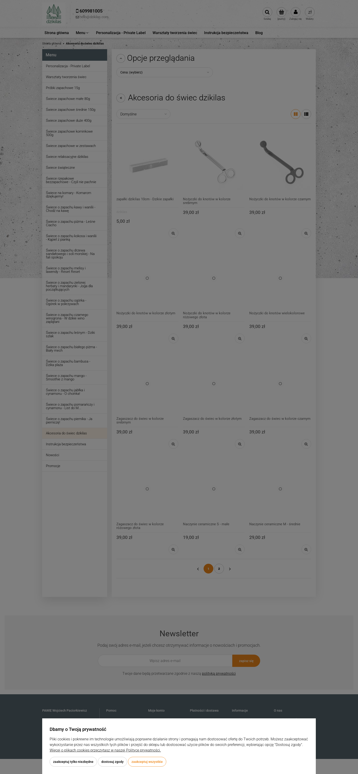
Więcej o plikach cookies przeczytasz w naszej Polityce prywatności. (105, 750)
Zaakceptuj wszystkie (147, 762)
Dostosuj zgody (112, 762)
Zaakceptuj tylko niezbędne (73, 762)
